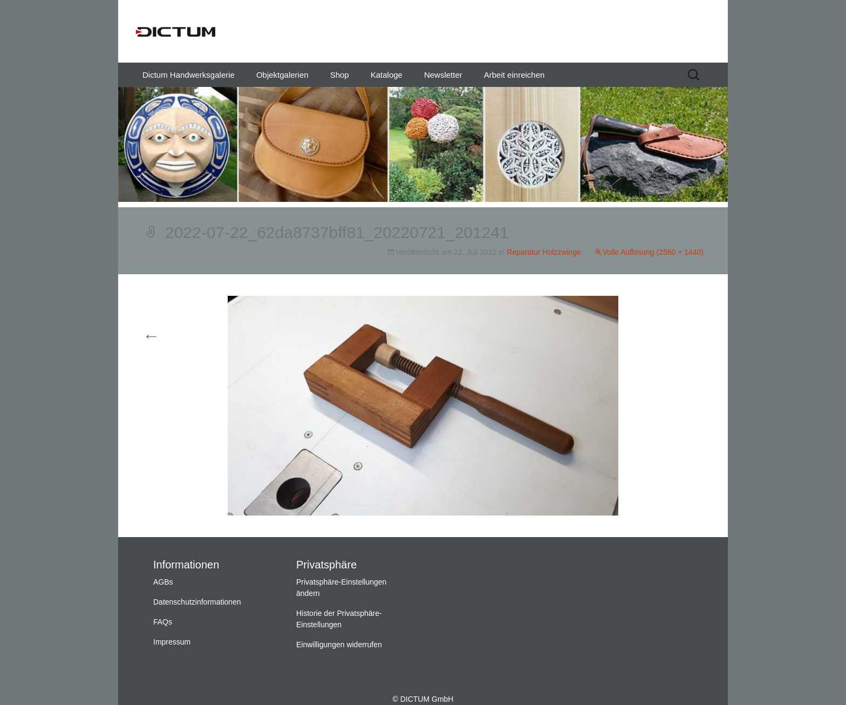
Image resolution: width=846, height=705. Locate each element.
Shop (339, 74)
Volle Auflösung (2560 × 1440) (653, 252)
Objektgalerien (282, 74)
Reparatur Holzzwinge (544, 252)
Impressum (171, 642)
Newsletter (443, 74)
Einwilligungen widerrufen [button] (339, 644)
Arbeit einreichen (514, 74)
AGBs (163, 582)
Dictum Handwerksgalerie (188, 74)
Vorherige (170, 336)
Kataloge (386, 74)
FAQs (162, 622)
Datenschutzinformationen (197, 602)
